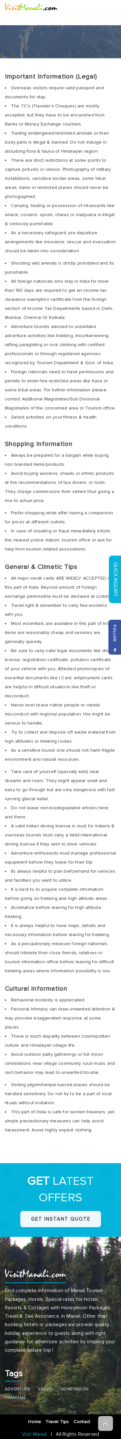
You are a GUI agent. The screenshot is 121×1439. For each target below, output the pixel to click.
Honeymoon (74, 1389)
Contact (83, 1421)
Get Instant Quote (60, 1219)
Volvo (45, 1389)
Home (35, 1421)
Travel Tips (57, 1421)
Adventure (17, 1389)
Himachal (15, 1397)
